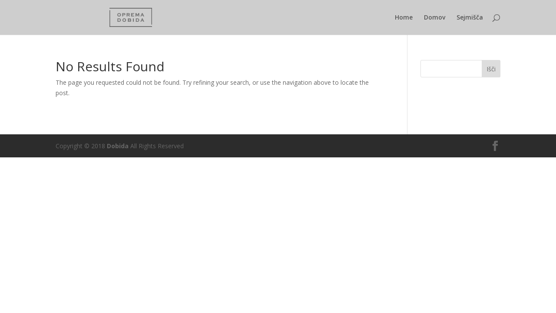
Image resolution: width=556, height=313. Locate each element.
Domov (434, 17)
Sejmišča (470, 17)
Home (404, 17)
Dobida (117, 146)
